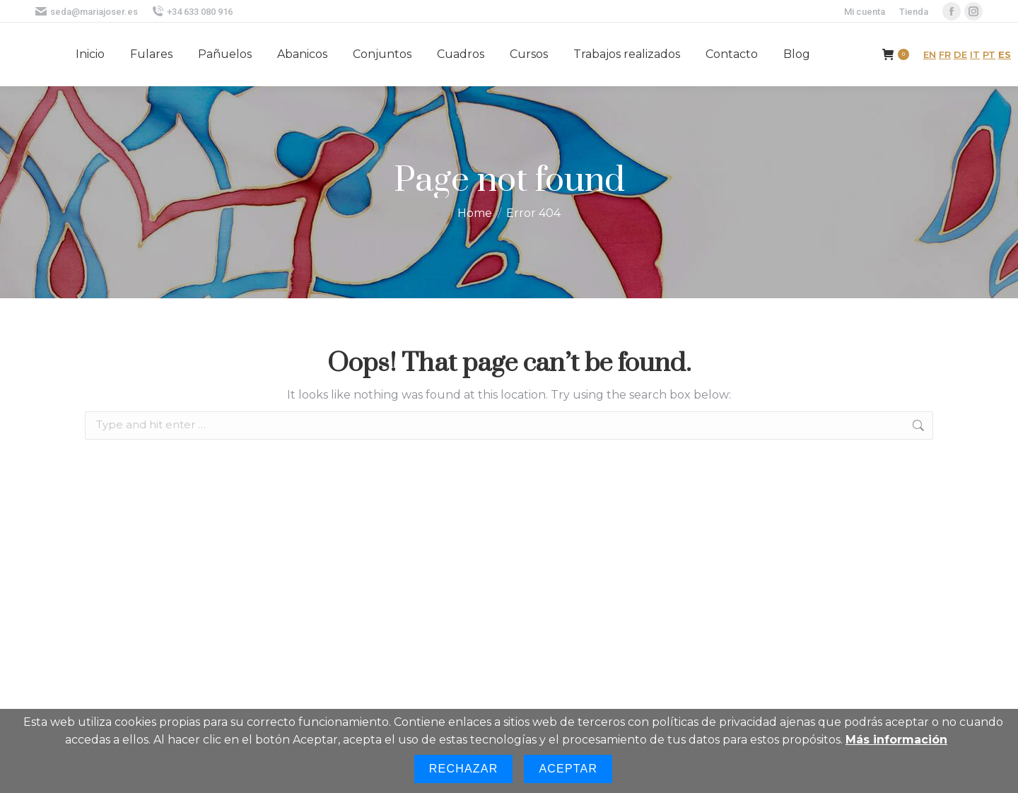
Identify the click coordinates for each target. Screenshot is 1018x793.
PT (989, 54)
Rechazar (463, 769)
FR (945, 54)
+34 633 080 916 (192, 11)
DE (960, 54)
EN (929, 54)
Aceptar (568, 769)
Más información (896, 739)
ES (1004, 54)
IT (975, 54)
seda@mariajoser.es (86, 11)
